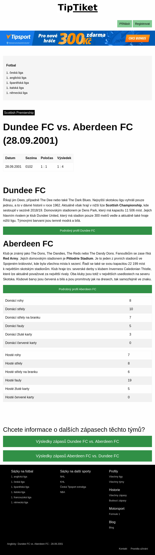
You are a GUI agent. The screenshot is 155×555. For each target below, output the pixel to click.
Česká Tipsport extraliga (73, 487)
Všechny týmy (116, 481)
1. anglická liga (16, 77)
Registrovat (142, 23)
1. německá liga (16, 92)
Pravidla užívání (139, 548)
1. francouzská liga (21, 497)
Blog (111, 527)
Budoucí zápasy (117, 500)
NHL (62, 476)
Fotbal (11, 65)
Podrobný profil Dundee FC (77, 230)
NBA (62, 492)
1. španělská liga (17, 82)
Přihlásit (124, 23)
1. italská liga (15, 87)
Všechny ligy (116, 476)
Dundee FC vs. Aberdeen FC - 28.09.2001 (40, 544)
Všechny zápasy (118, 495)
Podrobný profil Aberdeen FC (77, 289)
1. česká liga (14, 72)
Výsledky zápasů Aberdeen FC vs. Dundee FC (77, 456)
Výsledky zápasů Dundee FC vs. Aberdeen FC (77, 441)
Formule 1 (114, 514)
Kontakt (123, 548)
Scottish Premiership (19, 112)
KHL (62, 481)
